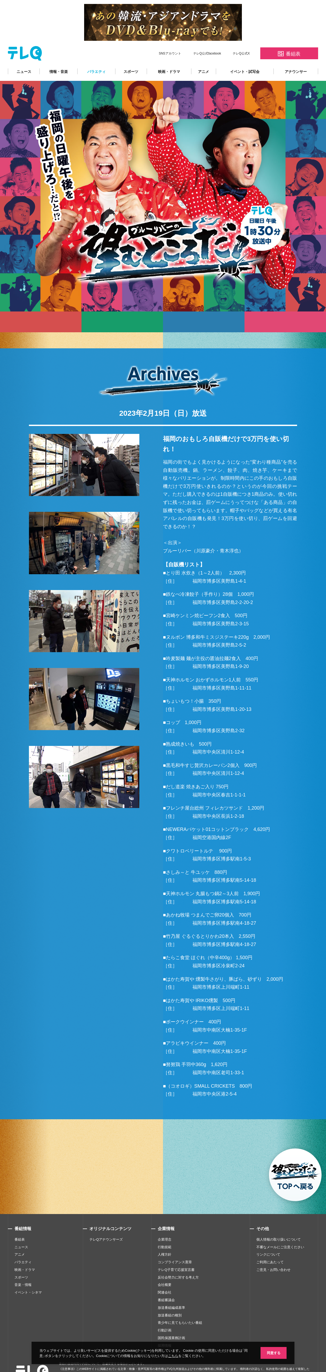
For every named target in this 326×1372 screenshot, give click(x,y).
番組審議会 (166, 1284)
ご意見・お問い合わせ (273, 1254)
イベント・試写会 (244, 55)
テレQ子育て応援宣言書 (176, 1254)
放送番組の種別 (170, 1299)
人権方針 (164, 1239)
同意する (273, 1352)
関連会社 (164, 1277)
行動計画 (164, 1314)
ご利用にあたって (270, 1246)
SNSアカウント (170, 37)
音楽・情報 (23, 1269)
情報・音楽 (58, 55)
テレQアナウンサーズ (106, 1224)
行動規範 (164, 1231)
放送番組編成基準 (171, 1292)
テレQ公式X (241, 37)
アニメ (203, 55)
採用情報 (164, 1330)
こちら (173, 1355)
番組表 (19, 1224)
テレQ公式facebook (207, 37)
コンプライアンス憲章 (175, 1246)
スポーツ (131, 55)
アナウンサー (296, 55)
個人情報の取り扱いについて (278, 1224)
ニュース (24, 55)
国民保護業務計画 (171, 1322)
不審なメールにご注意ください (280, 1231)
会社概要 (164, 1269)
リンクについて (268, 1239)
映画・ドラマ (169, 55)
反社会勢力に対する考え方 (178, 1262)
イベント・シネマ (28, 1277)
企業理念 (164, 1224)
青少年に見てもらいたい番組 (180, 1307)
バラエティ (96, 55)
